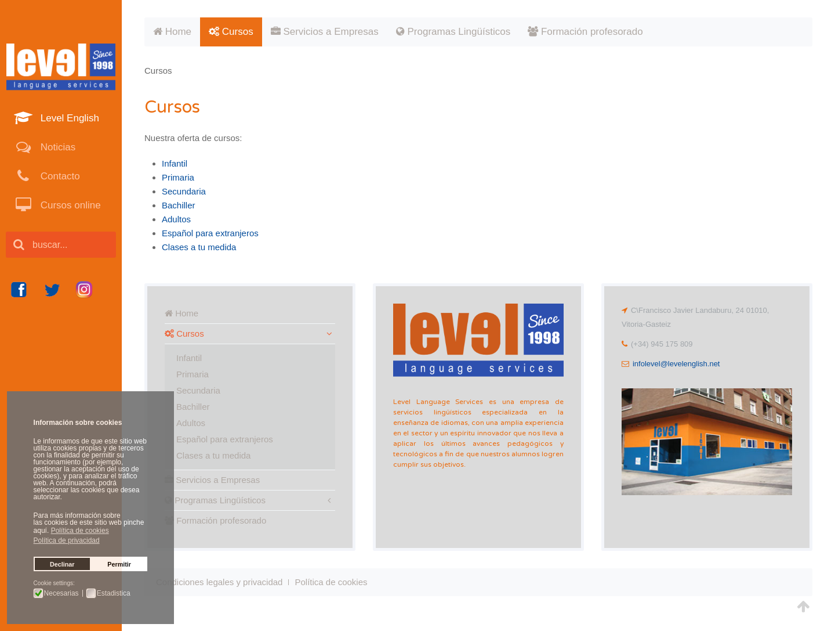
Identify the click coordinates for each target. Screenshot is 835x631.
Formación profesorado (585, 31)
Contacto (59, 176)
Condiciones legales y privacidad (219, 582)
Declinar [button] (62, 564)
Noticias (56, 147)
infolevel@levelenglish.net (676, 363)
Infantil (174, 163)
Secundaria (184, 191)
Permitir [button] (119, 564)
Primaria (178, 177)
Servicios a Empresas (325, 31)
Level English (68, 118)
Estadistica (113, 593)
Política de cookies (331, 582)
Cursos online (69, 205)
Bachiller (178, 205)
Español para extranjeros (210, 233)
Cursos (231, 31)
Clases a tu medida (199, 247)
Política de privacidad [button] (67, 540)
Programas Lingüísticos (453, 31)
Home (172, 31)
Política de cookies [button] (80, 531)
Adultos (176, 219)
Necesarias (61, 593)
